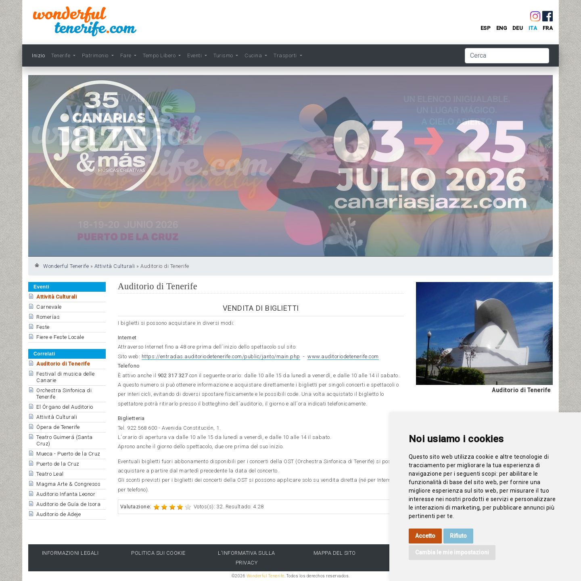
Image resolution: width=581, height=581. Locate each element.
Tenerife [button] (61, 55)
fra (548, 28)
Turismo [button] (223, 55)
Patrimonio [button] (96, 55)
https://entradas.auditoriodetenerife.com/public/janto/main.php (221, 356)
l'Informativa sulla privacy (246, 557)
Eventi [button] (195, 55)
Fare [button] (126, 55)
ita (533, 28)
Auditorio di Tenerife (63, 364)
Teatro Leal (50, 474)
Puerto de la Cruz (57, 464)
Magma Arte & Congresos (68, 484)
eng (501, 28)
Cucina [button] (254, 55)
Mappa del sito (334, 553)
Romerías (48, 317)
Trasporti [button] (286, 55)
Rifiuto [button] (458, 536)
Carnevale (49, 307)
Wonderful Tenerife (66, 266)
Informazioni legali (70, 553)
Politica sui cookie (158, 553)
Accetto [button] (425, 536)
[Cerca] (507, 55)
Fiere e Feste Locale (60, 337)
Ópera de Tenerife (58, 427)
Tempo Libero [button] (160, 55)
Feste (43, 327)
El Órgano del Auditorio (64, 407)
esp (486, 28)
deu (517, 28)
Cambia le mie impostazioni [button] (452, 552)
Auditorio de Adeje (58, 514)
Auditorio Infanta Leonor (65, 494)
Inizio (38, 55)
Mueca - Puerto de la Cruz (68, 454)
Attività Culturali (114, 266)
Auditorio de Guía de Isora (68, 504)
